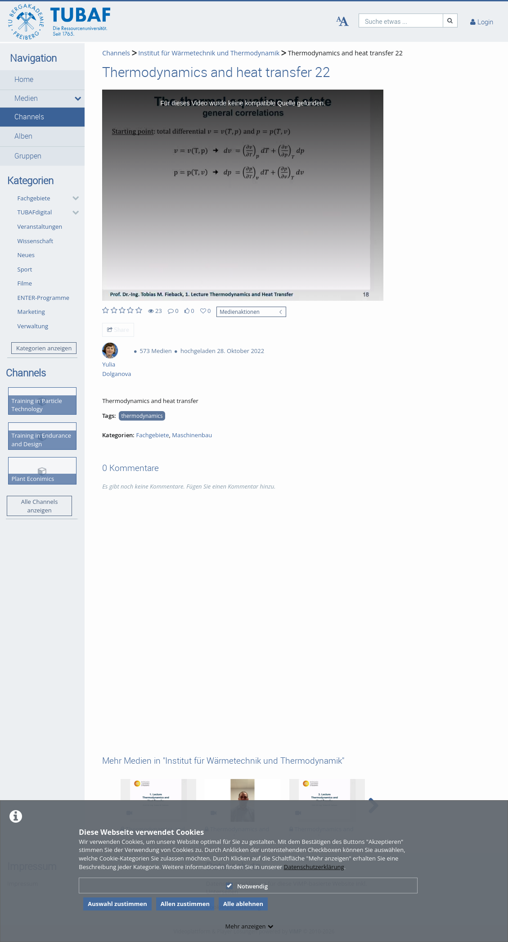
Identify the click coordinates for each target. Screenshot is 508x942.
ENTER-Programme (44, 298)
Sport (25, 269)
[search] (401, 20)
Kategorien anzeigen (44, 348)
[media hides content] (76, 98)
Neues (26, 255)
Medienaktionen (240, 311)
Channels (29, 117)
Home (23, 79)
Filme (25, 283)
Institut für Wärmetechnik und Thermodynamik (208, 53)
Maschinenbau (192, 435)
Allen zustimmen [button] (185, 904)
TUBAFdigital (35, 212)
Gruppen (27, 156)
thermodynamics (141, 415)
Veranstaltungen (40, 226)
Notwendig (247, 886)
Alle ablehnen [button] (243, 904)
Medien (26, 98)
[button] (42, 79)
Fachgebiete (34, 198)
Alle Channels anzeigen (39, 506)
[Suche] (450, 20)
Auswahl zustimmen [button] (117, 904)
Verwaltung (33, 326)
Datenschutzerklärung (314, 867)
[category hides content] (72, 198)
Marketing (31, 312)
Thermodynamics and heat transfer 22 (345, 53)
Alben (23, 136)
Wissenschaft (36, 241)
